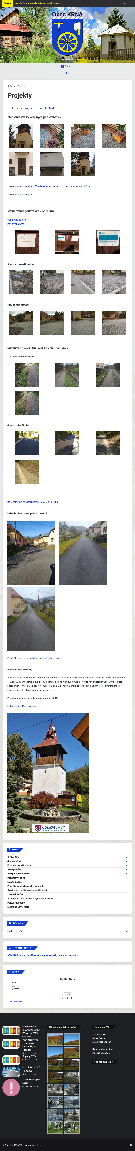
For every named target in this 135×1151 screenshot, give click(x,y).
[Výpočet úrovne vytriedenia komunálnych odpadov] (11, 1044)
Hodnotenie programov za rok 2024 (30, 108)
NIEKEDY (15, 989)
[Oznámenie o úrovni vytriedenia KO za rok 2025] (11, 1030)
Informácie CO (15, 894)
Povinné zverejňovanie (19, 865)
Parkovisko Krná (15, 223)
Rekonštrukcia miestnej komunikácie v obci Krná (32, 502)
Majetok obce (14, 882)
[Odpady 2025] (11, 1060)
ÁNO (14, 982)
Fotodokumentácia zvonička (22, 706)
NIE (13, 986)
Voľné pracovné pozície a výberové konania (30, 898)
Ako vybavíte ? (15, 869)
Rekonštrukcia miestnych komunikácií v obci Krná (33, 658)
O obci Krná (13, 857)
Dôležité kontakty (16, 902)
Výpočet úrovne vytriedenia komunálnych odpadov (38, 3)
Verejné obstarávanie (18, 873)
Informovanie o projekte (20, 194)
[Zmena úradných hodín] (11, 1087)
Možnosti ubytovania (18, 907)
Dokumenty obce (16, 877)
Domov (11, 86)
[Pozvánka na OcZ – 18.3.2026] (11, 1072)
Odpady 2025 (29, 1056)
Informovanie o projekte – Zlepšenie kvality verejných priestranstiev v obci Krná (48, 186)
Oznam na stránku (17, 219)
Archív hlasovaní (14, 1001)
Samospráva (14, 861)
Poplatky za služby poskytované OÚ (25, 886)
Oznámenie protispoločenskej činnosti (27, 890)
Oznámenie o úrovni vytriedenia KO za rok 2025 (31, 1030)
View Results (67, 998)
